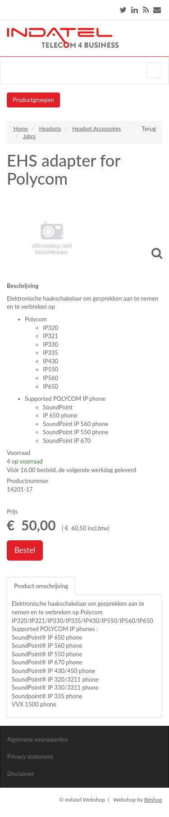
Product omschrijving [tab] (41, 586)
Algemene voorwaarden (37, 739)
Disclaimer (20, 773)
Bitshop (153, 799)
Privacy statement (30, 756)
